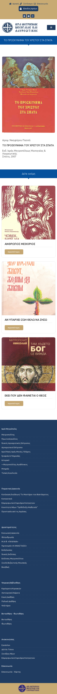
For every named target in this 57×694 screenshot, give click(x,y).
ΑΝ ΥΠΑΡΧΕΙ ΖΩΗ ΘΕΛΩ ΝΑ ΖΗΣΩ (26, 319)
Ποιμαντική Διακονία (11, 489)
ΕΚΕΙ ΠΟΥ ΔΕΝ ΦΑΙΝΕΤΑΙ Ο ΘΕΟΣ (26, 395)
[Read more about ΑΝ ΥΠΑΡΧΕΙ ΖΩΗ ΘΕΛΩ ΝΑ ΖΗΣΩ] (14, 327)
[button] (51, 27)
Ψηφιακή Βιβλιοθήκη (11, 583)
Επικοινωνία (7, 666)
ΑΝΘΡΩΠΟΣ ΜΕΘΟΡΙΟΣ (20, 243)
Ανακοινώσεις (8, 639)
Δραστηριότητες (9, 527)
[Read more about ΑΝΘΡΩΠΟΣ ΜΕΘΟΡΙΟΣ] (14, 251)
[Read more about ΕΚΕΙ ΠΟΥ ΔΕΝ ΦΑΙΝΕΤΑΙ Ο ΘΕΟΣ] (14, 403)
